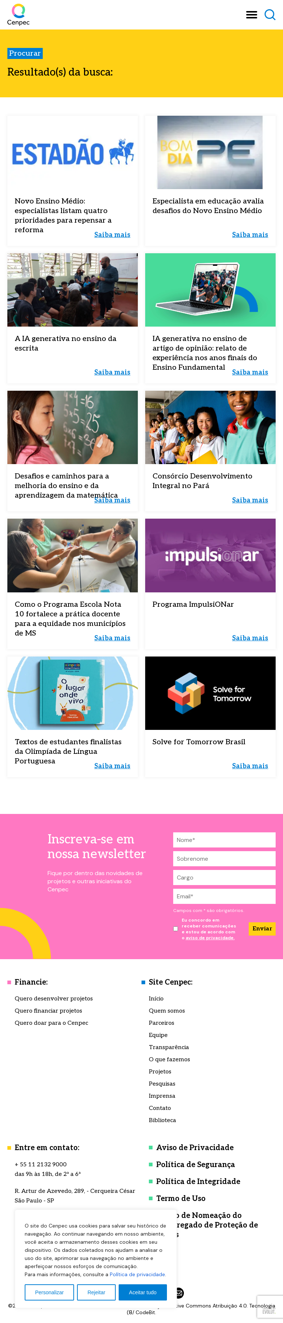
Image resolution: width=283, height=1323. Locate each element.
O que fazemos (169, 1059)
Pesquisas (162, 1083)
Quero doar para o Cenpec (51, 1023)
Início (156, 998)
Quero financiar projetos (48, 1010)
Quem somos (167, 1010)
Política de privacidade (137, 1274)
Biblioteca (162, 1120)
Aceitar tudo (143, 1292)
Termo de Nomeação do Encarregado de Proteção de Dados (207, 1225)
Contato (160, 1108)
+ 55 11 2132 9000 (41, 1164)
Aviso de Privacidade (195, 1147)
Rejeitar (96, 1292)
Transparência (169, 1047)
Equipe (158, 1035)
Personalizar (49, 1292)
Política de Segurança (195, 1164)
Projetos (160, 1071)
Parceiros (161, 1023)
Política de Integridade (198, 1181)
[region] (96, 1258)
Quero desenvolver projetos (54, 998)
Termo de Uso (181, 1198)
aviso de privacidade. (210, 938)
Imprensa (162, 1096)
